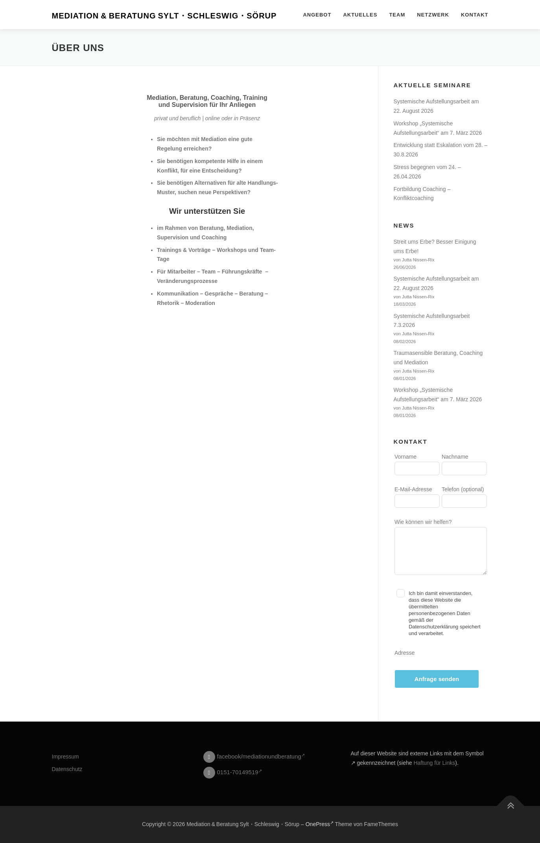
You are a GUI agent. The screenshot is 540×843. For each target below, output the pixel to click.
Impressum (65, 756)
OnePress (320, 824)
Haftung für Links (434, 763)
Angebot (317, 15)
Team (397, 15)
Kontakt (474, 15)
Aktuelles (360, 15)
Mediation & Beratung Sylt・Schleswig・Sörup (164, 15)
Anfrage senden (437, 679)
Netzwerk (433, 15)
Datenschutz (67, 769)
